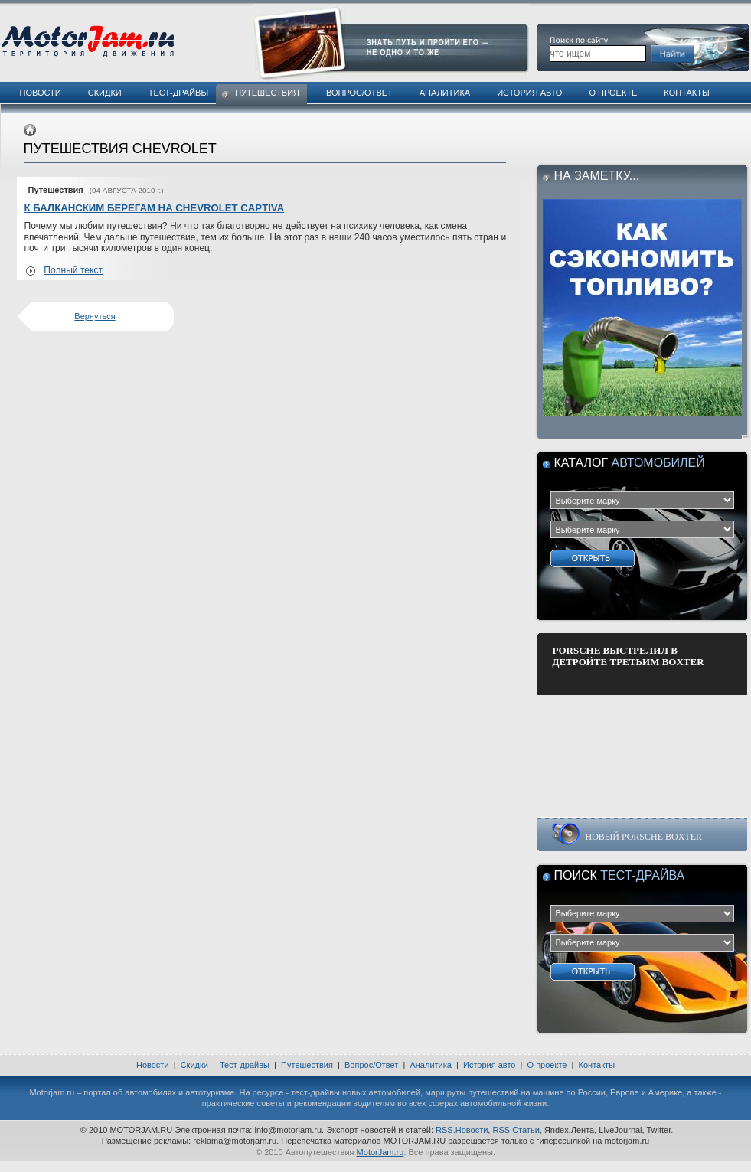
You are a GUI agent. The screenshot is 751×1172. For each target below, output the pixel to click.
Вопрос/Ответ (359, 92)
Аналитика (445, 92)
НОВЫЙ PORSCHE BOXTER (644, 836)
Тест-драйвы (178, 92)
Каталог (629, 462)
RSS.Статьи (515, 1129)
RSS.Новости (462, 1129)
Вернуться (94, 316)
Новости (40, 92)
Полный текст (73, 270)
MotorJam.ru (380, 1152)
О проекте (613, 92)
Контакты (686, 92)
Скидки (105, 92)
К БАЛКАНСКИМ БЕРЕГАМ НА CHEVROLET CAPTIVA (154, 208)
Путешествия (267, 92)
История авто (529, 92)
